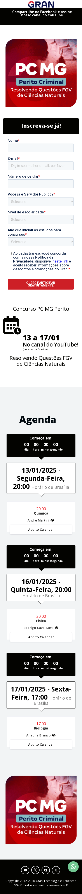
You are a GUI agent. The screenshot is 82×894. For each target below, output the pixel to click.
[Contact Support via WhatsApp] (73, 866)
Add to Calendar (41, 529)
